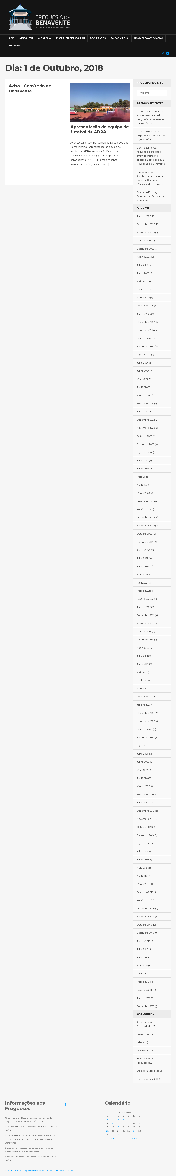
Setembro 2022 (145, 542)
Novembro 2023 (146, 427)
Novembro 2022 (146, 525)
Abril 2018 (142, 973)
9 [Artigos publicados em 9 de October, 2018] (112, 1123)
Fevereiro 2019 (145, 892)
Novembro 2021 (145, 623)
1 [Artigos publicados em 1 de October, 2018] (107, 1119)
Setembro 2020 (146, 737)
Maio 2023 (142, 476)
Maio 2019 (142, 867)
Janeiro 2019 (143, 900)
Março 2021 (143, 688)
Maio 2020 (142, 770)
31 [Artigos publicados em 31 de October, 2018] (118, 1134)
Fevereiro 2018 (145, 989)
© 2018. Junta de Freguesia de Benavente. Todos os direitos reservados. (39, 1170)
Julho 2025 (142, 264)
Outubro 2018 (144, 924)
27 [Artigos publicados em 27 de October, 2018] (134, 1131)
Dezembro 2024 (146, 322)
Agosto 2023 (144, 452)
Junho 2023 (143, 468)
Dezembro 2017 (145, 1006)
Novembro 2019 (145, 818)
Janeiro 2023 (144, 509)
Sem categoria (145, 1079)
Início (11, 38)
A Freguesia (26, 38)
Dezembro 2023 (146, 419)
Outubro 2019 (144, 827)
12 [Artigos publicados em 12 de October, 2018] (128, 1123)
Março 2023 (143, 493)
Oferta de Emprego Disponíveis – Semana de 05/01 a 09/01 (151, 135)
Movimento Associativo (148, 38)
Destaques (143, 1034)
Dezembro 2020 (146, 713)
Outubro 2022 (144, 533)
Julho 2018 (142, 949)
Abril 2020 (142, 778)
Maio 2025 (142, 281)
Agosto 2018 (143, 941)
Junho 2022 (143, 566)
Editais (140, 1042)
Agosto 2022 (144, 550)
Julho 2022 (142, 558)
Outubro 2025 (144, 240)
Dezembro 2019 (146, 810)
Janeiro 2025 (144, 313)
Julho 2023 (142, 460)
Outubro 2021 (144, 631)
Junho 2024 (143, 370)
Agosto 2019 (143, 843)
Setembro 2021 (145, 639)
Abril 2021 (142, 680)
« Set (113, 1138)
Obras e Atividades (147, 1070)
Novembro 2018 (146, 916)
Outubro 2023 (144, 436)
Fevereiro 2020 (145, 794)
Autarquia (44, 38)
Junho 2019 (143, 859)
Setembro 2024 (145, 346)
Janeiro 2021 (143, 704)
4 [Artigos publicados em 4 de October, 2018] (123, 1119)
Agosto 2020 (144, 745)
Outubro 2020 (144, 729)
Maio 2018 (142, 965)
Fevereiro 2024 (145, 403)
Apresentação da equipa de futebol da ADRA (99, 129)
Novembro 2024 (146, 330)
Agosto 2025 (144, 256)
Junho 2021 (143, 664)
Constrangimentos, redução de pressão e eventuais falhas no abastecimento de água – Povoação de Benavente (151, 155)
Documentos (98, 38)
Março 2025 (143, 297)
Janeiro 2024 (144, 411)
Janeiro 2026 (144, 216)
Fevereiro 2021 (145, 696)
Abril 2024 (142, 387)
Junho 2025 (143, 273)
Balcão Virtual (120, 38)
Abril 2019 (142, 876)
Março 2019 (143, 884)
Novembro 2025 (146, 232)
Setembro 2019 (145, 835)
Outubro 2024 (144, 338)
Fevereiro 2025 (145, 305)
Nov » (134, 1138)
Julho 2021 (142, 656)
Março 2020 (143, 786)
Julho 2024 (142, 362)
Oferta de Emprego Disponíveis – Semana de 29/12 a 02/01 (151, 196)
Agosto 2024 (144, 354)
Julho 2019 (142, 851)
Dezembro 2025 (146, 224)
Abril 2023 (142, 484)
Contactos (14, 46)
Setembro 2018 (145, 932)
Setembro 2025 (145, 248)
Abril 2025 (142, 289)
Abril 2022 (142, 582)
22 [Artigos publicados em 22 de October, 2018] (107, 1131)
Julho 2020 (143, 753)
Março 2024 (143, 395)
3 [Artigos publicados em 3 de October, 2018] (118, 1119)
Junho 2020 (143, 761)
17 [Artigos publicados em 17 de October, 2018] (118, 1127)
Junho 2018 (143, 957)
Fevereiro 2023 (145, 501)
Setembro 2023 (145, 444)
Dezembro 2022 (146, 517)
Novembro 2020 (146, 721)
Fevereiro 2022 (145, 598)
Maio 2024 (142, 379)
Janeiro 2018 (144, 998)
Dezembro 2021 (145, 615)
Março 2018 (143, 981)
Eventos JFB (143, 1050)
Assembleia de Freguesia (70, 38)
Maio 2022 (142, 574)
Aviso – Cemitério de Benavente (30, 88)
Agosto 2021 (143, 647)
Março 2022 (143, 590)
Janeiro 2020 (144, 802)
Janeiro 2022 (144, 607)
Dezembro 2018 (146, 908)
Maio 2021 (142, 672)
